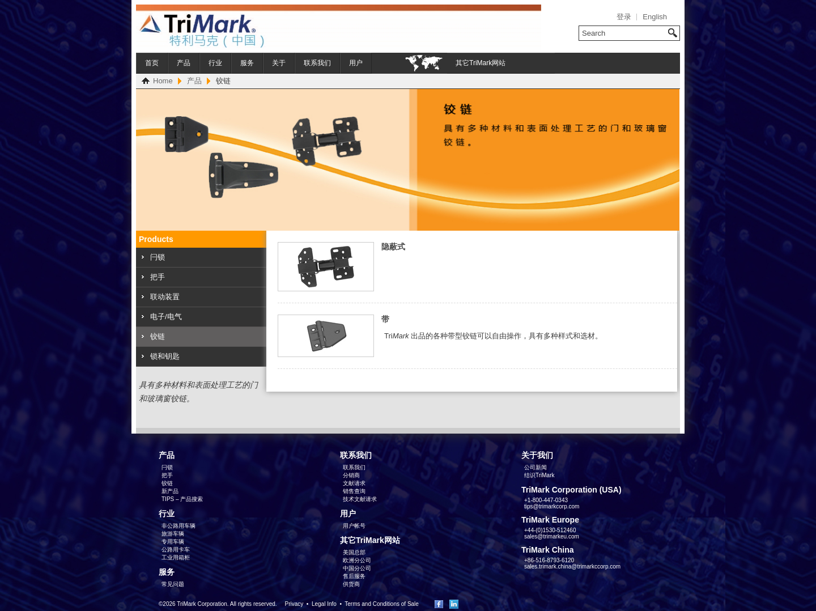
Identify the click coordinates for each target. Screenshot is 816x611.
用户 (356, 63)
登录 (624, 16)
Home (163, 81)
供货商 (351, 584)
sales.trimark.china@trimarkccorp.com (572, 566)
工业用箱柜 (176, 557)
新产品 (170, 491)
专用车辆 (173, 541)
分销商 (351, 475)
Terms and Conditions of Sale (382, 604)
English (655, 16)
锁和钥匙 (165, 356)
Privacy (293, 604)
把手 (157, 277)
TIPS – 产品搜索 (182, 499)
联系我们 (317, 63)
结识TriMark (539, 475)
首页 (152, 63)
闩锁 (157, 257)
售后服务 (354, 576)
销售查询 (354, 491)
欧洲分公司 (357, 560)
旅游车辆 (173, 534)
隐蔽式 (393, 246)
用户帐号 (354, 526)
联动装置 (165, 296)
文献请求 (354, 483)
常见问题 (173, 584)
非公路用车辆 (179, 526)
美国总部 (354, 552)
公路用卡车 (176, 549)
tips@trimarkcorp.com (551, 506)
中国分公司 (357, 568)
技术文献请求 (360, 499)
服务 (247, 63)
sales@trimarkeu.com (551, 536)
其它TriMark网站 (480, 63)
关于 (279, 63)
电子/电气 (166, 316)
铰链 (157, 336)
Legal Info (324, 604)
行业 (215, 63)
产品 (183, 63)
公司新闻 (535, 467)
